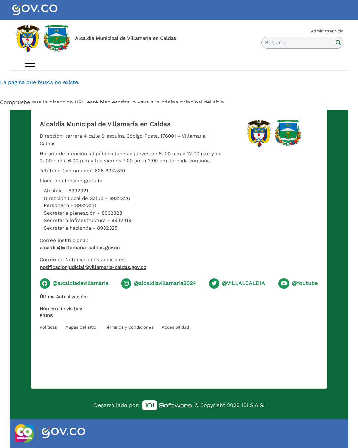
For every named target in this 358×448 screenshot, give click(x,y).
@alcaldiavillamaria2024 (165, 283)
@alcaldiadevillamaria (80, 283)
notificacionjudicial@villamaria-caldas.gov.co (93, 267)
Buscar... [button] (275, 42)
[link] (167, 405)
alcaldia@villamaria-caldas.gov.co (80, 248)
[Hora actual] (179, 355)
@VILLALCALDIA (243, 283)
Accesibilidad (175, 327)
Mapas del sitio (80, 327)
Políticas (48, 327)
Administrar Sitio (327, 31)
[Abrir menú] (30, 63)
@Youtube (305, 283)
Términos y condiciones (129, 327)
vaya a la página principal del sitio (181, 102)
